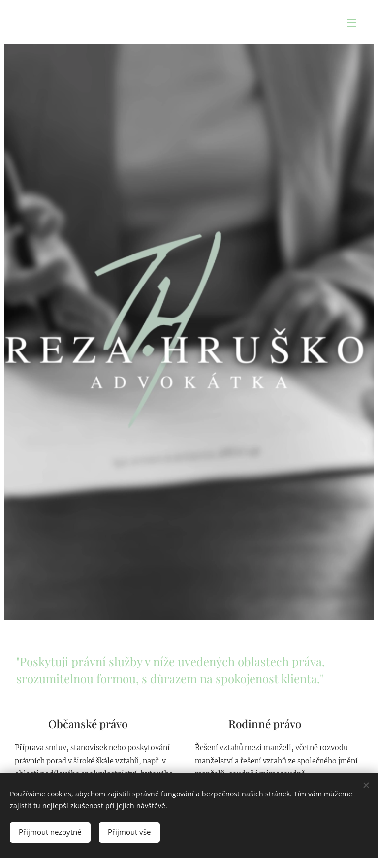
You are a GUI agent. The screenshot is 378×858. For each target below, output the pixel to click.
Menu (351, 22)
